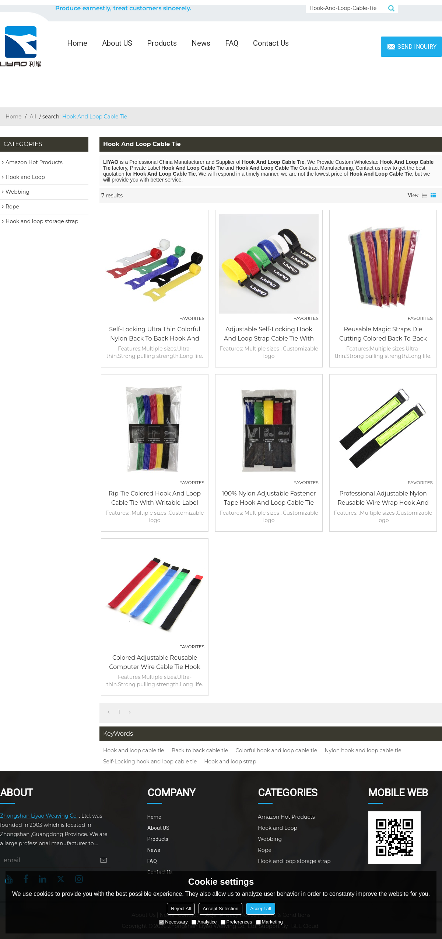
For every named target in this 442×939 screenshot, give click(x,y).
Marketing (269, 922)
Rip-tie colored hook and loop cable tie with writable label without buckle (155, 498)
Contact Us (271, 43)
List (424, 195)
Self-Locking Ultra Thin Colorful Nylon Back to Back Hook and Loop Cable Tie (154, 334)
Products (162, 43)
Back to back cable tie (200, 750)
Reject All (181, 908)
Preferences (236, 922)
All (33, 116)
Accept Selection (220, 908)
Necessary (173, 922)
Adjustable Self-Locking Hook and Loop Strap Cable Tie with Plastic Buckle (269, 334)
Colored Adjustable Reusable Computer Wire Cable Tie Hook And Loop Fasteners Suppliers (154, 663)
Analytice (204, 922)
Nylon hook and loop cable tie (363, 750)
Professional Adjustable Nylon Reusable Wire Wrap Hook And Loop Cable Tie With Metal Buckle (383, 498)
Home (77, 43)
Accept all (260, 908)
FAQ (231, 43)
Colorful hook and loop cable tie (276, 750)
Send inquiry (416, 46)
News (201, 43)
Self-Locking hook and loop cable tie (150, 761)
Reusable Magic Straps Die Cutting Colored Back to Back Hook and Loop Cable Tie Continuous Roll (383, 334)
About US (117, 43)
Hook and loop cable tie (133, 750)
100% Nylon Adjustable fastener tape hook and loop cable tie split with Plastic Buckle (269, 498)
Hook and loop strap (230, 761)
